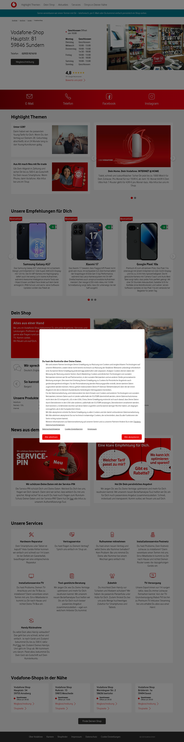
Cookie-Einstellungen (74, 429)
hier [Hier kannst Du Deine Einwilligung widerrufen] (83, 371)
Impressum (92, 429)
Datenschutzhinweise (51, 429)
